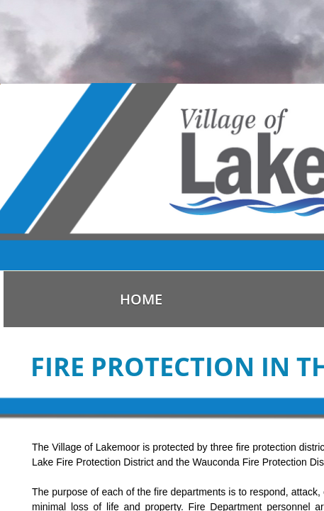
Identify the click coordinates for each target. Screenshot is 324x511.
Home (141, 299)
